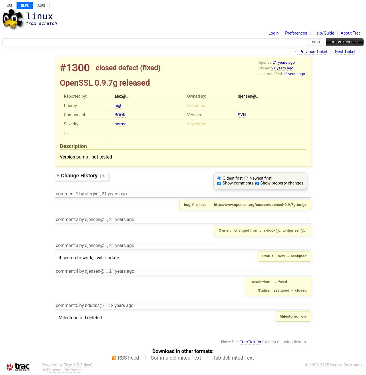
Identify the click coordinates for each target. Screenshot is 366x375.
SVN (242, 115)
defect (128, 67)
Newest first (261, 178)
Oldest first (233, 178)
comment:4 (67, 271)
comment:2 (67, 219)
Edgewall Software (64, 370)
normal (121, 124)
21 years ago (284, 62)
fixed (150, 67)
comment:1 (67, 193)
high (118, 105)
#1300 (75, 68)
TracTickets (250, 342)
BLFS (24, 5)
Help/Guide (324, 33)
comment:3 (67, 245)
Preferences (296, 33)
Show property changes (281, 183)
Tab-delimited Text (233, 358)
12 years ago (294, 73)
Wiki (316, 42)
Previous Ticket (313, 51)
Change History (83, 175)
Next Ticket (345, 51)
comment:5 (67, 305)
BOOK (120, 115)
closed (106, 67)
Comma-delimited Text (176, 358)
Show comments (238, 183)
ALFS (41, 5)
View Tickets (345, 42)
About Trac (351, 33)
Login (273, 33)
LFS (9, 5)
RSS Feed (128, 358)
